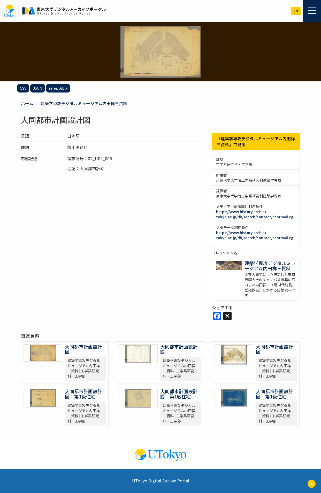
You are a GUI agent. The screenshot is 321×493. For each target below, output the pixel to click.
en (296, 11)
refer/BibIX (58, 88)
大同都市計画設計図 (83, 349)
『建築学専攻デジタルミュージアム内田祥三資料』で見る (256, 141)
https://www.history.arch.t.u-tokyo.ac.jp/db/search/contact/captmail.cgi (255, 214)
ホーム (27, 103)
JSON (37, 88)
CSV (23, 88)
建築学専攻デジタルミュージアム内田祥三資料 (84, 103)
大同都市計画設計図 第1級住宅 (83, 394)
